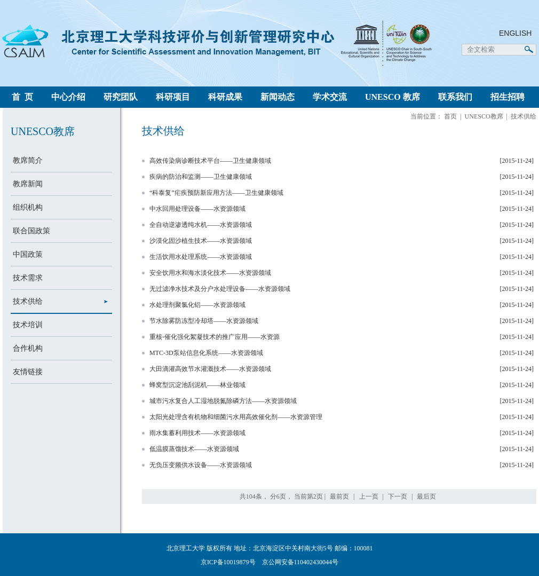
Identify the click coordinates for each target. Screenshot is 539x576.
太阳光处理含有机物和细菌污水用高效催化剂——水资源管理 (235, 417)
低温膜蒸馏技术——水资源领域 (194, 449)
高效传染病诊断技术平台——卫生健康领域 (210, 160)
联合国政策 (31, 231)
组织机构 (28, 207)
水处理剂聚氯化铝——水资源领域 (197, 305)
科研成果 (225, 96)
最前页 (339, 496)
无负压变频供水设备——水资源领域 (200, 465)
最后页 (426, 496)
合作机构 (28, 348)
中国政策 (28, 254)
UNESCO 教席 (392, 96)
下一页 (397, 496)
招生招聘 (507, 96)
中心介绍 (68, 96)
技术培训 (28, 325)
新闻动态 (277, 96)
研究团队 (121, 96)
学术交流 (330, 96)
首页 (450, 116)
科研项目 (173, 96)
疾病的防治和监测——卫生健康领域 (200, 176)
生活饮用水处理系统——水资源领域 (200, 257)
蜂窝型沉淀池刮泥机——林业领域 (197, 385)
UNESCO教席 (484, 116)
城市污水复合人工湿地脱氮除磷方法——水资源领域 (223, 401)
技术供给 (28, 301)
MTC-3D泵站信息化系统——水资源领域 (206, 353)
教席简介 (28, 160)
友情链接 (28, 372)
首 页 (22, 96)
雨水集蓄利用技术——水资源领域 (197, 433)
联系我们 (455, 96)
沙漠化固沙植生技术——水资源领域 (200, 240)
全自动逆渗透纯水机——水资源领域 (200, 224)
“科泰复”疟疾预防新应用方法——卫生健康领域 (216, 192)
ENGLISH (515, 33)
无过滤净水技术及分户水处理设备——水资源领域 (219, 289)
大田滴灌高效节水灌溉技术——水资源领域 (210, 369)
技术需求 (28, 278)
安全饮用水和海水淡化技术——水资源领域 (210, 273)
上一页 (368, 496)
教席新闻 (28, 184)
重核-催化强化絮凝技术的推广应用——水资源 (214, 337)
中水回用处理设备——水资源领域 (197, 208)
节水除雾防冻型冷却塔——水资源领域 (203, 321)
